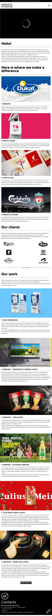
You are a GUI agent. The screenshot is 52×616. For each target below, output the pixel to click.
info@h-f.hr (4, 610)
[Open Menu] (49, 5)
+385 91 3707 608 (7, 609)
